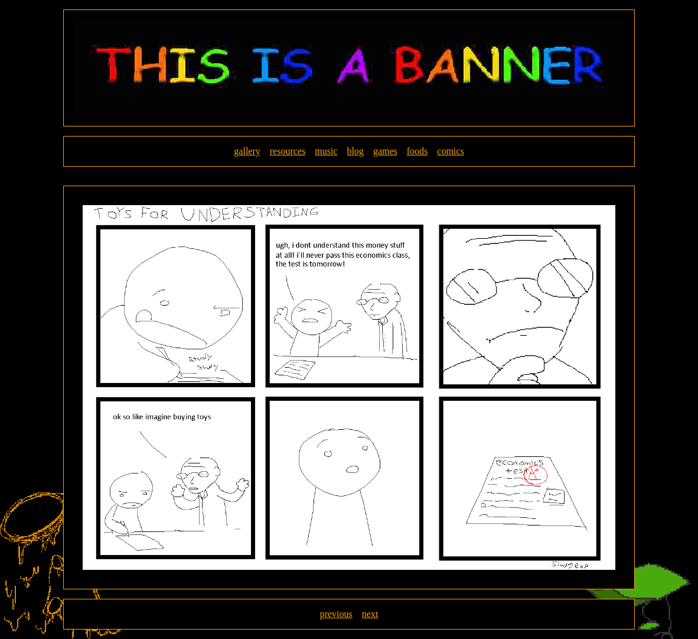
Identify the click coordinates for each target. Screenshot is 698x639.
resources (287, 151)
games (385, 151)
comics (450, 151)
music (326, 151)
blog (355, 151)
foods (417, 151)
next (370, 614)
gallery (247, 151)
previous (336, 614)
